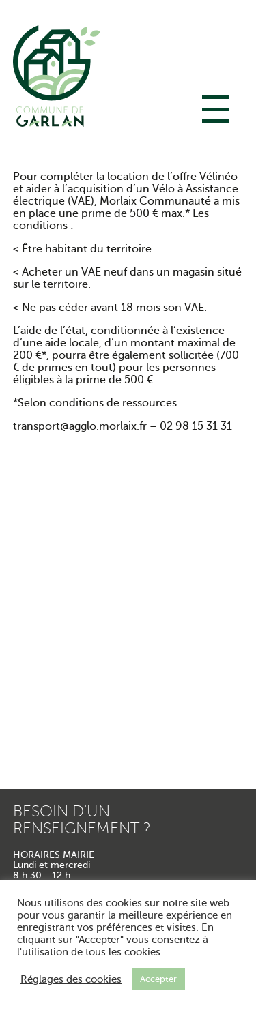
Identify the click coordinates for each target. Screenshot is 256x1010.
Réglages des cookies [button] (71, 979)
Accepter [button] (158, 979)
